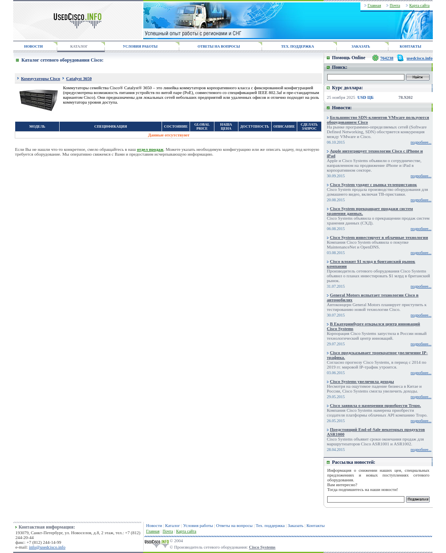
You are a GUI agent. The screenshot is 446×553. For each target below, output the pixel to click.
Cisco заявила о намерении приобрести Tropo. (375, 405)
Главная (374, 5)
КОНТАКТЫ (410, 46)
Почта (395, 5)
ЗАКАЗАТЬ (361, 46)
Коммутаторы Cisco (40, 78)
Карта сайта (419, 5)
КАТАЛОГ (79, 46)
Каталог (172, 525)
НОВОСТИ (33, 46)
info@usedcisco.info (47, 547)
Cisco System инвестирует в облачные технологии (379, 237)
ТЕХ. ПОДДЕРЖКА (297, 46)
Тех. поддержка (270, 525)
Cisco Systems (262, 547)
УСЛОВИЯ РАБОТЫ (140, 46)
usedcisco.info (419, 58)
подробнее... (421, 142)
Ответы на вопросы (234, 525)
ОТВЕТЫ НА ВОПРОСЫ (219, 46)
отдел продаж (150, 149)
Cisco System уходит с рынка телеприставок (373, 184)
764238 (387, 58)
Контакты (315, 525)
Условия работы (198, 525)
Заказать (295, 525)
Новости (154, 525)
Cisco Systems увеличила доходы (362, 381)
